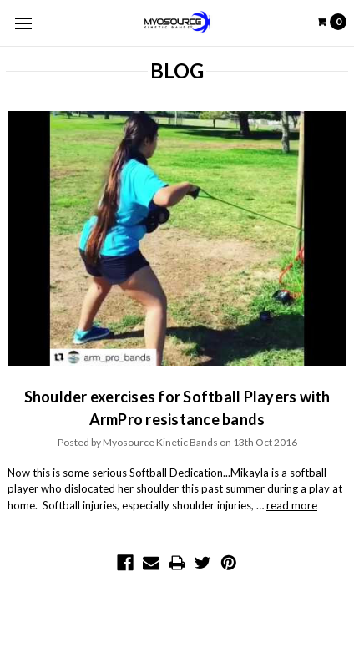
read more (291, 505)
